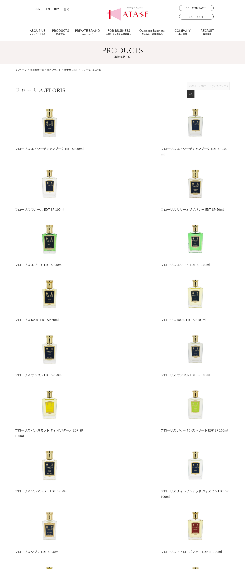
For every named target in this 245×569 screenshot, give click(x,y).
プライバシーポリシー (134, 530)
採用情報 (160, 519)
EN (48, 9)
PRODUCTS (60, 32)
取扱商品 (21, 519)
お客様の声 (52, 536)
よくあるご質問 (55, 530)
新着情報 (125, 525)
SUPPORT (196, 16)
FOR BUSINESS (118, 32)
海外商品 (24, 536)
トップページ (20, 69)
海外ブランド (54, 69)
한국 (66, 9)
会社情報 (125, 519)
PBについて (26, 547)
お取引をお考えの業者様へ (62, 525)
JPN (37, 9)
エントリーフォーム (170, 530)
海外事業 (94, 525)
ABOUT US (37, 32)
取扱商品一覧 (37, 69)
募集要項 (163, 525)
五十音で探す (71, 69)
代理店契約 (95, 530)
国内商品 (24, 530)
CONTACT (199, 8)
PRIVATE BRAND (87, 32)
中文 (56, 9)
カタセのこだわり (56, 519)
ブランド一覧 (27, 525)
